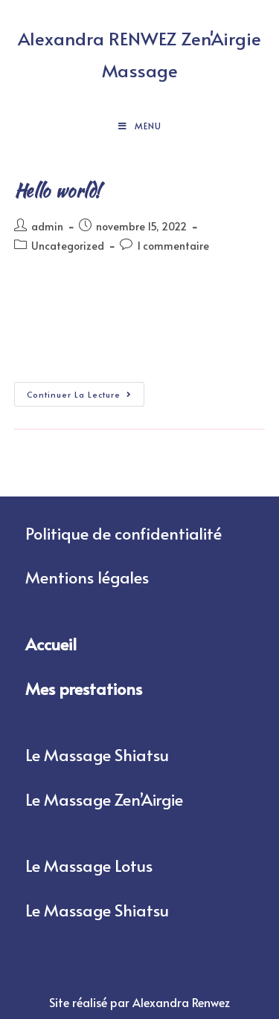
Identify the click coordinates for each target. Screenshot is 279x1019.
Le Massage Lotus (89, 865)
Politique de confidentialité (123, 533)
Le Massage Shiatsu (97, 754)
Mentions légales (87, 577)
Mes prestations (83, 688)
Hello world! (57, 191)
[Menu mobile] (140, 125)
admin (47, 226)
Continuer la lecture (85, 391)
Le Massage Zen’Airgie (104, 799)
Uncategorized (67, 246)
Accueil (51, 644)
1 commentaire (173, 246)
